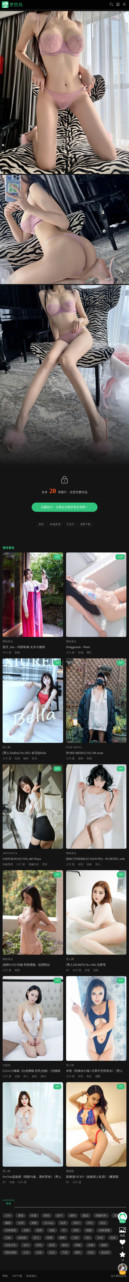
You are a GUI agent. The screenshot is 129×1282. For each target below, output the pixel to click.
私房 (63, 1223)
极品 (85, 1215)
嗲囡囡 (70, 1171)
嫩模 (8, 1223)
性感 (80, 652)
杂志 (102, 1223)
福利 (26, 758)
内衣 (90, 1223)
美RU (44, 1076)
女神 (21, 1223)
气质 (65, 1252)
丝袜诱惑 (10, 1230)
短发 (113, 1237)
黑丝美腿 (10, 1252)
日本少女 (10, 1245)
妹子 (59, 1215)
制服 (88, 1230)
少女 (26, 1252)
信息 (122, 1235)
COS (7, 1215)
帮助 (5, 1276)
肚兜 (34, 758)
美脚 (39, 1230)
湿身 (89, 864)
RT (67, 970)
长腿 (90, 1245)
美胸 (17, 652)
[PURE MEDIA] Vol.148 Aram (84, 752)
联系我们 (31, 1276)
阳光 (52, 1245)
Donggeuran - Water (78, 647)
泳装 (39, 1252)
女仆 (26, 1245)
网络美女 (8, 641)
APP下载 (17, 1276)
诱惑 (17, 970)
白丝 (52, 1252)
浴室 (80, 864)
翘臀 (97, 1076)
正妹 (8, 1237)
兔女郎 (105, 1252)
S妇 (88, 1237)
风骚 (89, 758)
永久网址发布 (118, 1276)
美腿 (116, 1215)
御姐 (103, 1245)
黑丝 (44, 864)
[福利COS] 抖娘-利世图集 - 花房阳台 (26, 964)
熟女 (89, 1076)
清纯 (75, 1230)
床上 (26, 1076)
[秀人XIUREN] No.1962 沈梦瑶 (86, 964)
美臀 (49, 1237)
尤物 (17, 1076)
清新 (52, 1230)
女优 (100, 1237)
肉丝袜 (22, 1237)
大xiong (48, 1223)
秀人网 (6, 747)
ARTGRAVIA (10, 853)
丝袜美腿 (104, 1230)
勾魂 (11, 1182)
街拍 (90, 1252)
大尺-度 (7, 652)
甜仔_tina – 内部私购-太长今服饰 (24, 647)
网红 (89, 652)
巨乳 (80, 1076)
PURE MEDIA (74, 747)
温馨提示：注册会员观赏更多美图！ (64, 507)
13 (122, 1260)
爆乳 (78, 1252)
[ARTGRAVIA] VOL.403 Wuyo (22, 858)
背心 (97, 864)
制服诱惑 (8, 864)
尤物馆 (6, 1065)
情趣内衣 (34, 864)
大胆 (75, 1237)
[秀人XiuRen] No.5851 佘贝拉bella (24, 752)
